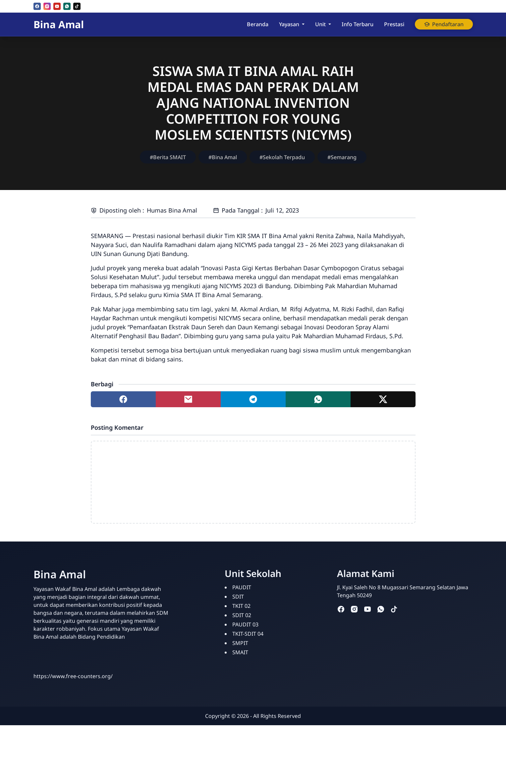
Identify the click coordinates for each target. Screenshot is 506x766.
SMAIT (240, 652)
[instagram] (47, 6)
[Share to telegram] (253, 399)
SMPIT (240, 643)
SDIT (238, 596)
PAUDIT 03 (245, 624)
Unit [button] (320, 24)
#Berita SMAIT (168, 157)
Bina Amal (58, 24)
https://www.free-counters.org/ (73, 676)
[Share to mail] (188, 399)
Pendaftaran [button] (444, 24)
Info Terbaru (357, 24)
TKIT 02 (241, 605)
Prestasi (394, 24)
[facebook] (37, 6)
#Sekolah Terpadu (282, 157)
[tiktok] (77, 6)
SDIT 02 (241, 615)
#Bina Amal (222, 157)
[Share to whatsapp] (318, 399)
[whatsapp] (67, 6)
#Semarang (342, 157)
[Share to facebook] (123, 399)
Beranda (257, 24)
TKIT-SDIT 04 (247, 633)
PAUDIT (241, 587)
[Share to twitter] (383, 399)
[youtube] (57, 6)
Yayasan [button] (289, 24)
